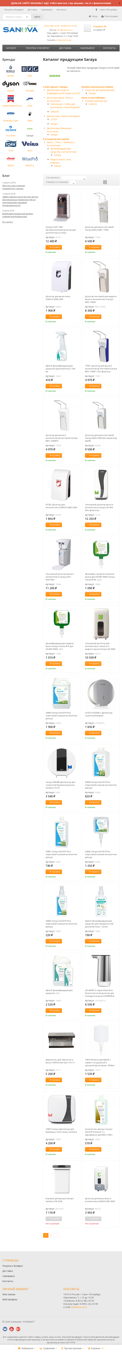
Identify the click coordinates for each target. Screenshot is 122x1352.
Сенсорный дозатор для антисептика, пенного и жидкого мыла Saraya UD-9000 (100, 646)
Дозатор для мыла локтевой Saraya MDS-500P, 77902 (99, 228)
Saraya (53, 123)
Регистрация (109, 16)
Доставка (32, 9)
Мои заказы (8, 1294)
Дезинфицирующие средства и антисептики (63, 150)
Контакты (62, 9)
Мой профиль (9, 1299)
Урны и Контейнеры (93, 97)
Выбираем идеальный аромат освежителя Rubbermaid (17, 215)
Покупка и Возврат (14, 9)
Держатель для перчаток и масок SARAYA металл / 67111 (60, 1061)
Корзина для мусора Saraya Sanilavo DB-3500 (60, 1200)
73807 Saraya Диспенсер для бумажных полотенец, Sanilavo (61, 1130)
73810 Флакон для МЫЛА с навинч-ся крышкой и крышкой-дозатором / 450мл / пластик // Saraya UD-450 (100, 1062)
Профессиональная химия (97, 86)
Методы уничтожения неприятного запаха (13, 187)
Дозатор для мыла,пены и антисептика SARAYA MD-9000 (100, 1200)
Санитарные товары (55, 86)
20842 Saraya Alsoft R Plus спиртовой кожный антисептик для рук (101, 854)
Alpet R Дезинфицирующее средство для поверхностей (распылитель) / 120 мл (99, 923)
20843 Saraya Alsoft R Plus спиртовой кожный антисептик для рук (61, 923)
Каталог (11, 47)
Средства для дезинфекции (99, 90)
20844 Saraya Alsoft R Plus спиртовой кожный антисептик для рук (61, 715)
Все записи (7, 222)
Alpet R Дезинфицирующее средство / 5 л (59, 992)
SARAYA (54, 111)
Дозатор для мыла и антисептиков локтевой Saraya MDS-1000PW (62, 438)
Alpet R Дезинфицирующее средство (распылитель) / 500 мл (60, 368)
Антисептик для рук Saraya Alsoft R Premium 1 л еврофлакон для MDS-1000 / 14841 (99, 1132)
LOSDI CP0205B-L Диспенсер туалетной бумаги (98, 714)
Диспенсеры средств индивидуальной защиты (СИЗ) (63, 91)
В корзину (53, 247)
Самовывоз (47, 9)
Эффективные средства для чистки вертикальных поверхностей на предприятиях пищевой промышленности (20, 201)
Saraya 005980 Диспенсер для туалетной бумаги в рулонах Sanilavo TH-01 (60, 785)
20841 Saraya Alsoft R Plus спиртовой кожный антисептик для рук (61, 854)
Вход (93, 16)
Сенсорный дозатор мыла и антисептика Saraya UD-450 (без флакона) (99, 507)
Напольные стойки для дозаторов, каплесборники (65, 105)
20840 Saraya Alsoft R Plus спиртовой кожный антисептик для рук (101, 785)
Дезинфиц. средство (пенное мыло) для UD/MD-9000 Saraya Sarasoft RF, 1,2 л (100, 576)
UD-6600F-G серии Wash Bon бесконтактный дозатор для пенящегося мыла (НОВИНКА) (99, 993)
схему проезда (63, 40)
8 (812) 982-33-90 (51, 25)
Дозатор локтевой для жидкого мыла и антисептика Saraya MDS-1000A (101, 299)
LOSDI (53, 119)
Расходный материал (56, 139)
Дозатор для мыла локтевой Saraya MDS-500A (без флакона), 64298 (101, 438)
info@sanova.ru (64, 29)
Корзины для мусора (96, 100)
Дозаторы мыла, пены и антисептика (60, 99)
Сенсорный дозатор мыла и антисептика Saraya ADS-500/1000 (60, 576)
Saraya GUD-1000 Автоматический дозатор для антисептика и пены (61, 230)
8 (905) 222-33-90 (69, 25)
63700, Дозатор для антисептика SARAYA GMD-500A (61, 506)
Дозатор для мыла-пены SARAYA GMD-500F (58, 298)
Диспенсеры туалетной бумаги (63, 116)
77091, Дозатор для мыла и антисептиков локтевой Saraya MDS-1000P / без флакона (101, 368)
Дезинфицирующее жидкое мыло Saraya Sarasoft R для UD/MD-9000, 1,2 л (60, 646)
